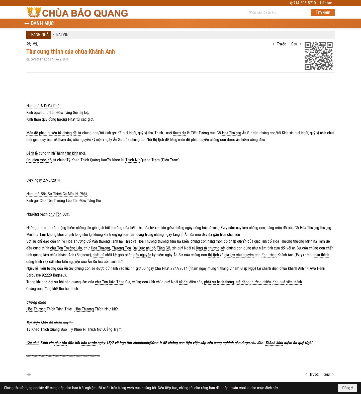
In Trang (28, 374)
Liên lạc (326, 3)
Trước (281, 44)
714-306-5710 (304, 3)
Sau (294, 44)
